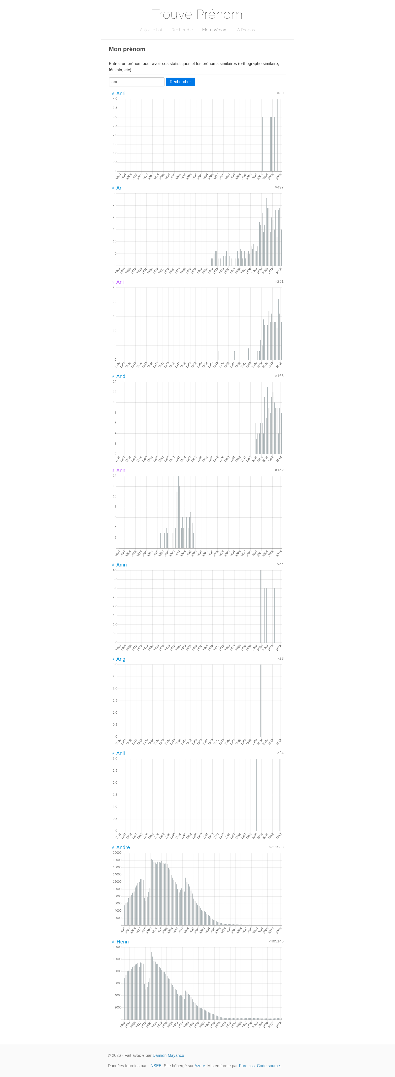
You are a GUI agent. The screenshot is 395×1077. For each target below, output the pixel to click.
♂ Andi (118, 376)
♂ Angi (118, 659)
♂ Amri (119, 564)
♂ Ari (117, 188)
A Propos (246, 29)
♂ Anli (118, 753)
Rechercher (180, 82)
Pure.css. (247, 1066)
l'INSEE (154, 1066)
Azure (199, 1066)
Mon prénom (215, 29)
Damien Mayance (168, 1055)
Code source (268, 1066)
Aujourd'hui (151, 29)
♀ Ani (117, 282)
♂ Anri (118, 93)
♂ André (120, 847)
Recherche (182, 29)
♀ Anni (118, 470)
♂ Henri (120, 941)
